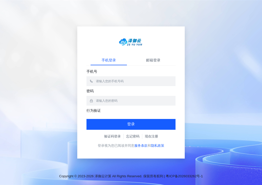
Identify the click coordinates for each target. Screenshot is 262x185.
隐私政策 (157, 145)
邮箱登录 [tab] (153, 60)
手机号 (91, 71)
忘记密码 (132, 136)
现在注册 (151, 136)
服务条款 (141, 145)
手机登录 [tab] (109, 60)
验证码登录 (112, 136)
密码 (90, 91)
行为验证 (93, 110)
